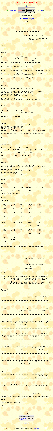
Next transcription (39, 10)
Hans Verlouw (36, 428)
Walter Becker (24, 419)
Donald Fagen (24, 418)
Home (26, 6)
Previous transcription (13, 10)
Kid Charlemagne (26, 19)
